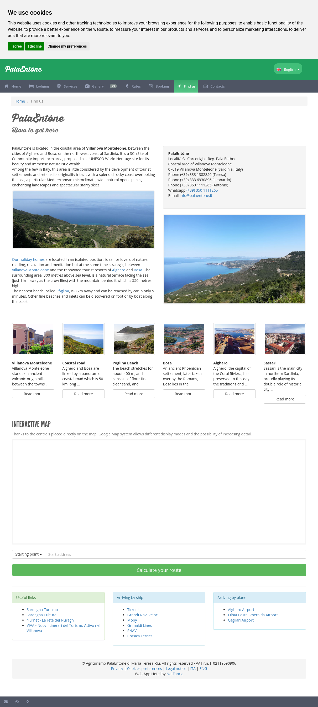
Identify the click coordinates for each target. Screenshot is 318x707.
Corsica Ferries (140, 635)
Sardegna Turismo (42, 609)
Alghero (119, 269)
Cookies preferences (144, 668)
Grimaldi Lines (139, 625)
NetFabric (174, 673)
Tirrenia (133, 609)
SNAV (132, 630)
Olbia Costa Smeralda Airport (253, 614)
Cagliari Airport (241, 620)
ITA (192, 668)
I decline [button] (35, 46)
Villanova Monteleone (30, 269)
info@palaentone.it (196, 195)
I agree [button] (16, 46)
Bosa (138, 269)
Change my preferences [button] (67, 46)
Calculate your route (159, 570)
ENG (203, 668)
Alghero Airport (241, 609)
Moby (132, 620)
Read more (33, 393)
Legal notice (176, 668)
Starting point (28, 554)
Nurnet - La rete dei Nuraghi (51, 620)
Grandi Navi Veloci (143, 614)
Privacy (117, 668)
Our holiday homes (28, 259)
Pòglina (62, 290)
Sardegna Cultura (41, 614)
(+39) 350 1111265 (202, 190)
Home (20, 101)
